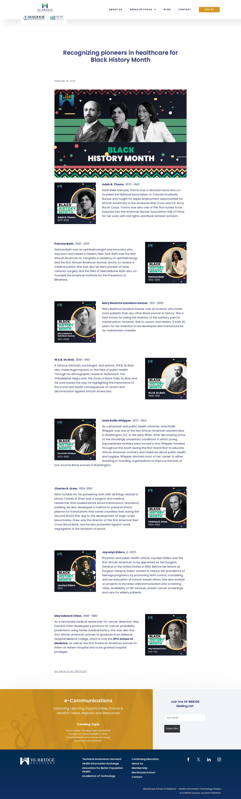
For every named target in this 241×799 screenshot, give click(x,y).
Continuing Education (145, 759)
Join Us (209, 10)
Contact (184, 10)
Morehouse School (143, 772)
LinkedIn (209, 759)
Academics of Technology (98, 776)
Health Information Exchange (100, 764)
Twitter (198, 759)
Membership (139, 768)
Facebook (188, 759)
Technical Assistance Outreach (101, 759)
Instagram (219, 759)
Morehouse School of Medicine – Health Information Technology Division (182, 789)
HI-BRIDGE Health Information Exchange (44, 12)
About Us (115, 10)
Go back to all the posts (70, 671)
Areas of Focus (141, 10)
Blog (167, 10)
